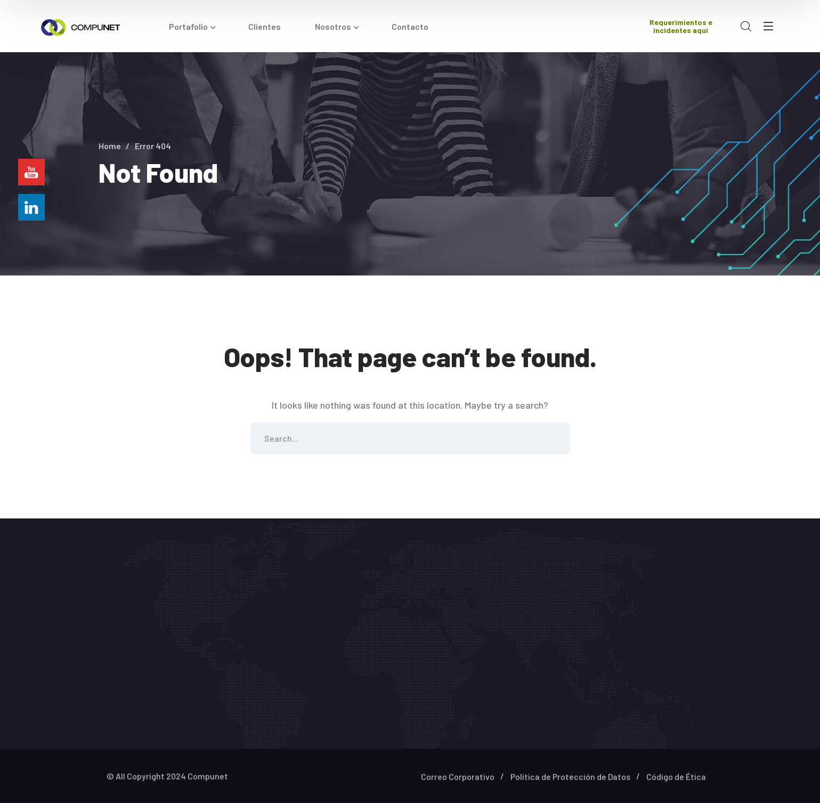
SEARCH (554, 438)
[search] (746, 26)
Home (110, 146)
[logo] (80, 26)
